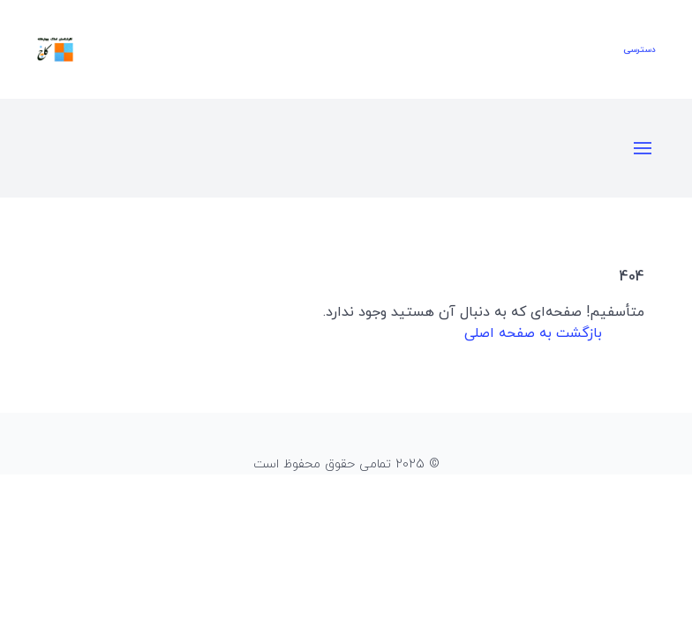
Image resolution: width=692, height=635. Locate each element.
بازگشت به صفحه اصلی (533, 333)
